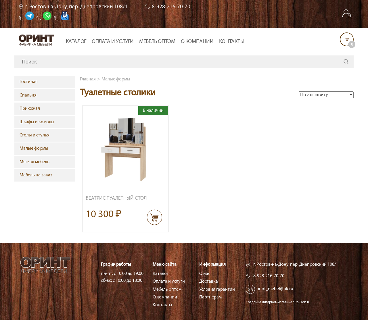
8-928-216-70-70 (171, 7)
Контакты (231, 42)
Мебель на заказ (36, 175)
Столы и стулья (34, 135)
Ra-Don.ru (302, 302)
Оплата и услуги (113, 42)
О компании (197, 42)
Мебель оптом (157, 42)
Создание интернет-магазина (269, 302)
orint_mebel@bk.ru (274, 289)
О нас (204, 273)
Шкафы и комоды (37, 122)
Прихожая (30, 108)
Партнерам (210, 297)
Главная (88, 79)
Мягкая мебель (34, 162)
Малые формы (115, 79)
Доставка (208, 281)
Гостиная (29, 82)
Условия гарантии (217, 289)
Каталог (76, 42)
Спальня (28, 95)
